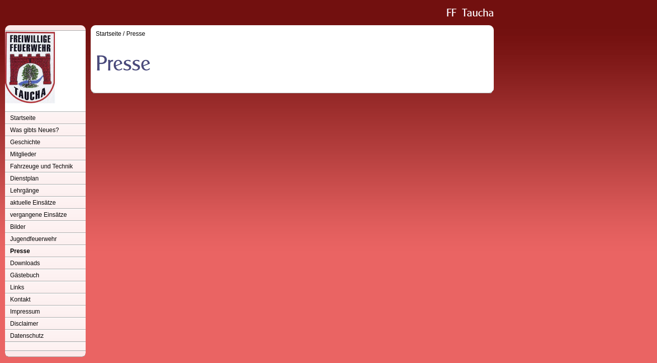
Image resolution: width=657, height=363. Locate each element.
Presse (20, 251)
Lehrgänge (24, 190)
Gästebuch (24, 275)
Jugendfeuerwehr (33, 239)
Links (17, 287)
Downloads (25, 263)
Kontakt (20, 299)
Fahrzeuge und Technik (41, 166)
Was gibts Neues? (34, 130)
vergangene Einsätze (38, 214)
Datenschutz (27, 335)
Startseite (23, 118)
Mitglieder (23, 154)
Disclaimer (24, 323)
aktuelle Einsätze (33, 202)
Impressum (25, 311)
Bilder (18, 226)
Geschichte (25, 142)
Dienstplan (24, 178)
